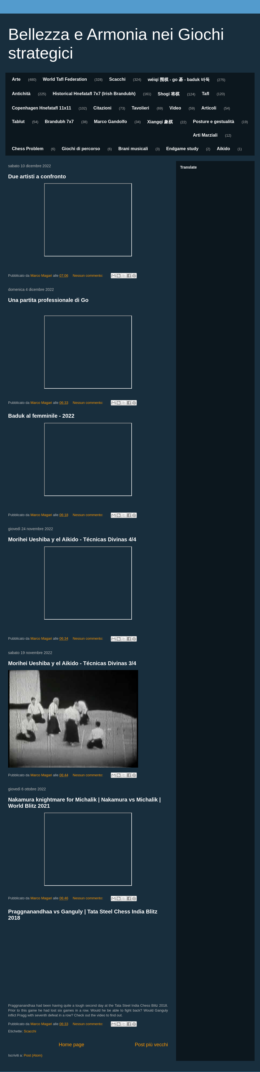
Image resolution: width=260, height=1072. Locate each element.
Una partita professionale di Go (48, 300)
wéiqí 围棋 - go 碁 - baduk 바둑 (178, 79)
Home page (71, 1044)
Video (175, 108)
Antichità (21, 93)
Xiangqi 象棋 (160, 122)
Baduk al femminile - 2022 (41, 416)
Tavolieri (140, 108)
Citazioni (102, 108)
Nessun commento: (88, 275)
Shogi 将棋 (169, 94)
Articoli (209, 108)
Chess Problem (27, 148)
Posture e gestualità (213, 121)
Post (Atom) (33, 1055)
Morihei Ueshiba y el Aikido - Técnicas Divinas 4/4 (72, 539)
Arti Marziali (205, 135)
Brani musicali (133, 148)
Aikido (223, 148)
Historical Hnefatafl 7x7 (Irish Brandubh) (94, 93)
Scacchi (117, 79)
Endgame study (182, 148)
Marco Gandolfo (110, 121)
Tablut (18, 121)
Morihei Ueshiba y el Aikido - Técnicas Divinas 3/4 (72, 663)
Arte (16, 79)
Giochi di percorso (81, 148)
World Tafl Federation (65, 79)
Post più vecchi (151, 1044)
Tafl (205, 93)
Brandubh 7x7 (59, 121)
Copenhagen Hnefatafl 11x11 (41, 108)
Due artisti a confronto (37, 176)
